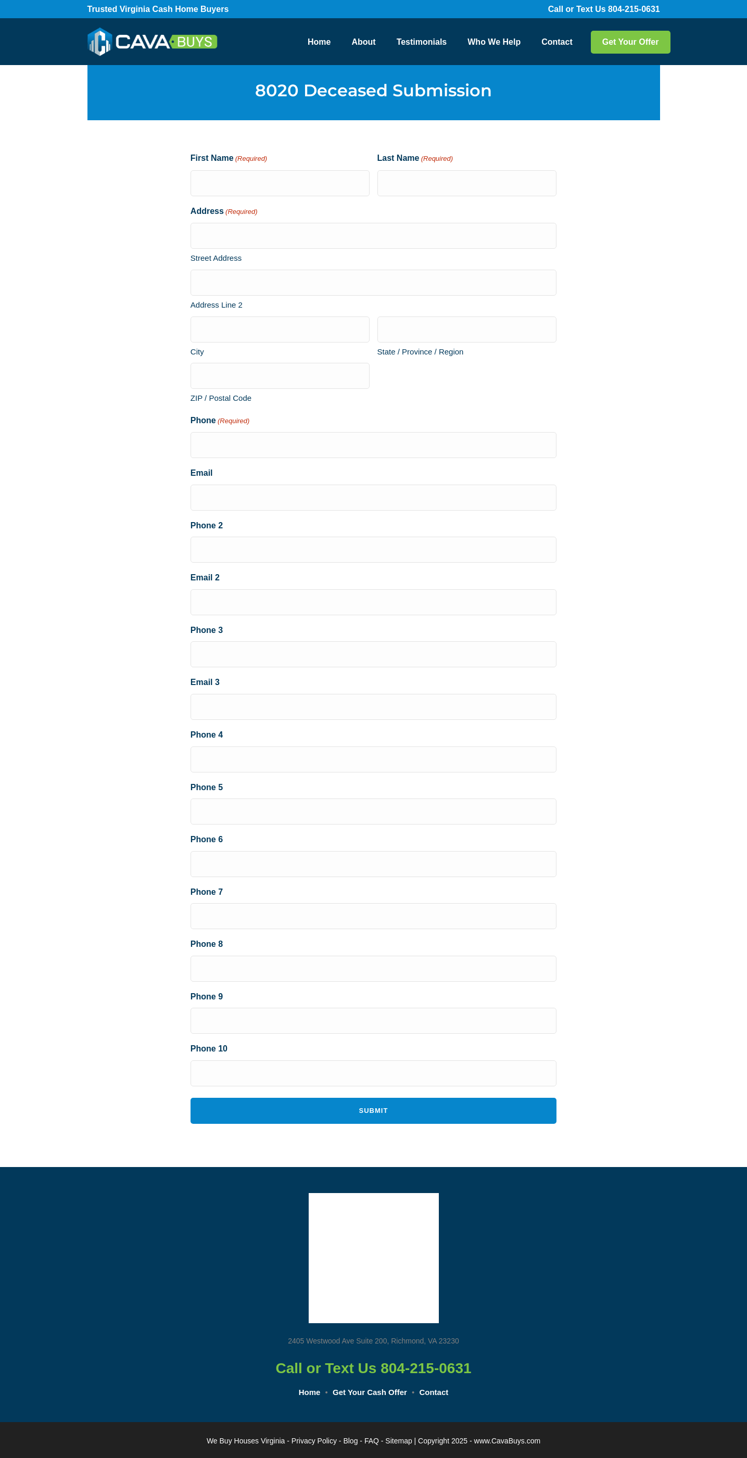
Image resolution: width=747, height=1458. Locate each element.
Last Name (415, 159)
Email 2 (205, 577)
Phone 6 (207, 839)
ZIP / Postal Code (221, 398)
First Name (229, 159)
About (363, 41)
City (197, 351)
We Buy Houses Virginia (246, 1441)
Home (319, 41)
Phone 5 (207, 787)
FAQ (371, 1441)
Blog (350, 1441)
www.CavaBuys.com (507, 1441)
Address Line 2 (217, 304)
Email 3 (205, 682)
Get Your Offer (630, 41)
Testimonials (422, 41)
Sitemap (398, 1441)
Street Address (216, 257)
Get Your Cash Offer (370, 1392)
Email (202, 472)
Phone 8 (207, 944)
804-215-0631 (641, 9)
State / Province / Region (420, 351)
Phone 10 (209, 1048)
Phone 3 (207, 630)
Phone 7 (207, 892)
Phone (220, 421)
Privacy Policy (314, 1441)
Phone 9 (207, 996)
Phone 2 (207, 525)
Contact (557, 41)
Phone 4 (207, 734)
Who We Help (494, 41)
